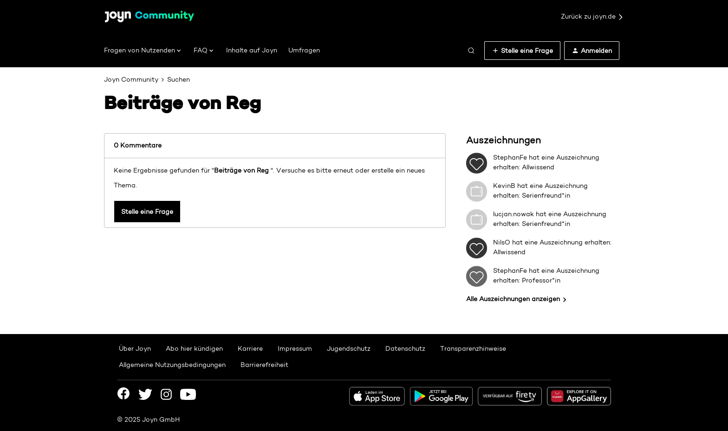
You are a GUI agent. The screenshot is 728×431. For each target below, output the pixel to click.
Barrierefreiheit (264, 364)
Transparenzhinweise (473, 348)
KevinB (504, 185)
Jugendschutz (348, 348)
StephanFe (510, 157)
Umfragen (304, 50)
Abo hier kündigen (194, 348)
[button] (522, 50)
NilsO (501, 242)
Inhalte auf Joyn (251, 50)
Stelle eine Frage (147, 211)
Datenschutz (405, 348)
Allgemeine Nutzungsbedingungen (172, 364)
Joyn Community (131, 79)
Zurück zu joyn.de (592, 17)
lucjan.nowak (513, 214)
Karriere (250, 348)
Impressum (295, 348)
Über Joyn (135, 348)
